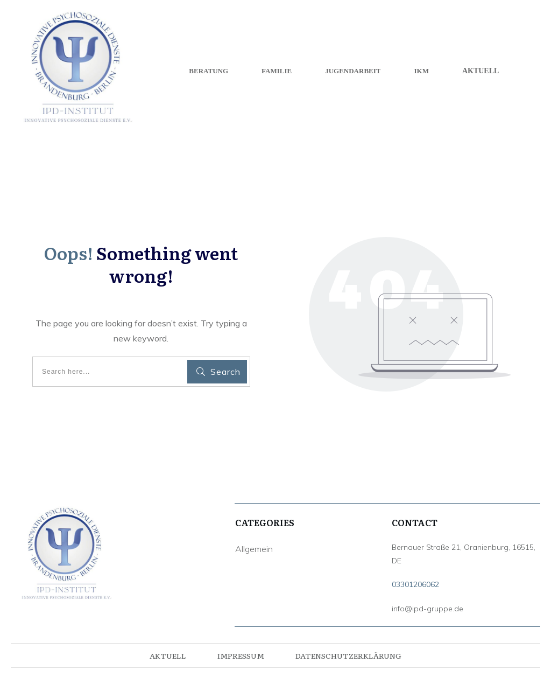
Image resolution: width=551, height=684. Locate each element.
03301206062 (415, 584)
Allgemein (254, 548)
